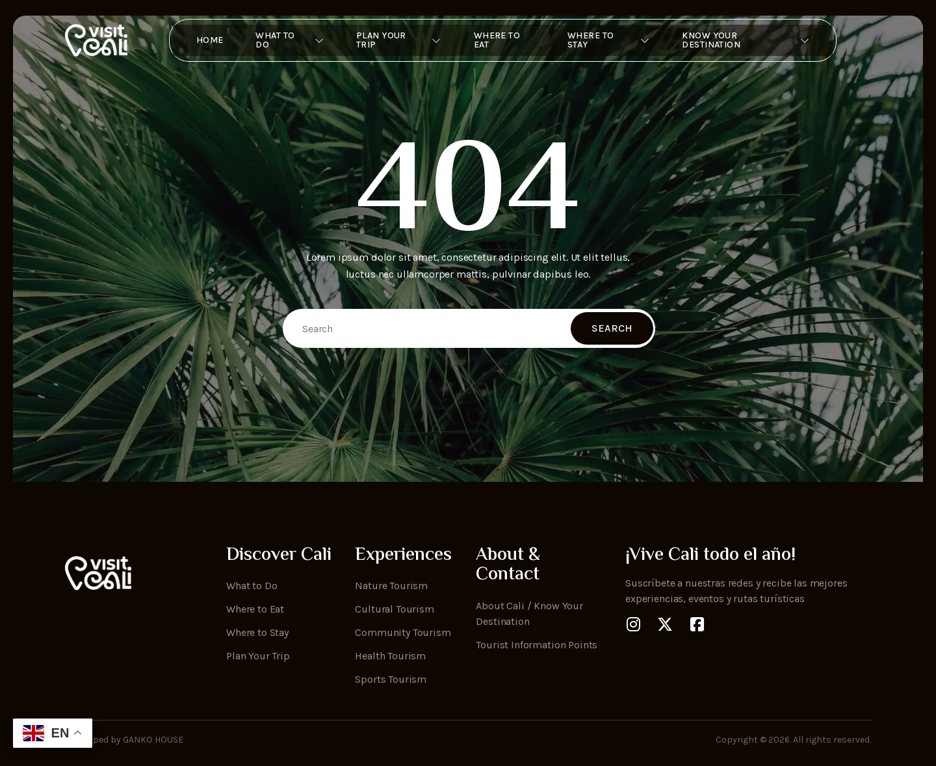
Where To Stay (610, 40)
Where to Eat (495, 40)
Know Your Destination (750, 40)
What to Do (284, 40)
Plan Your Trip (395, 40)
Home (202, 40)
